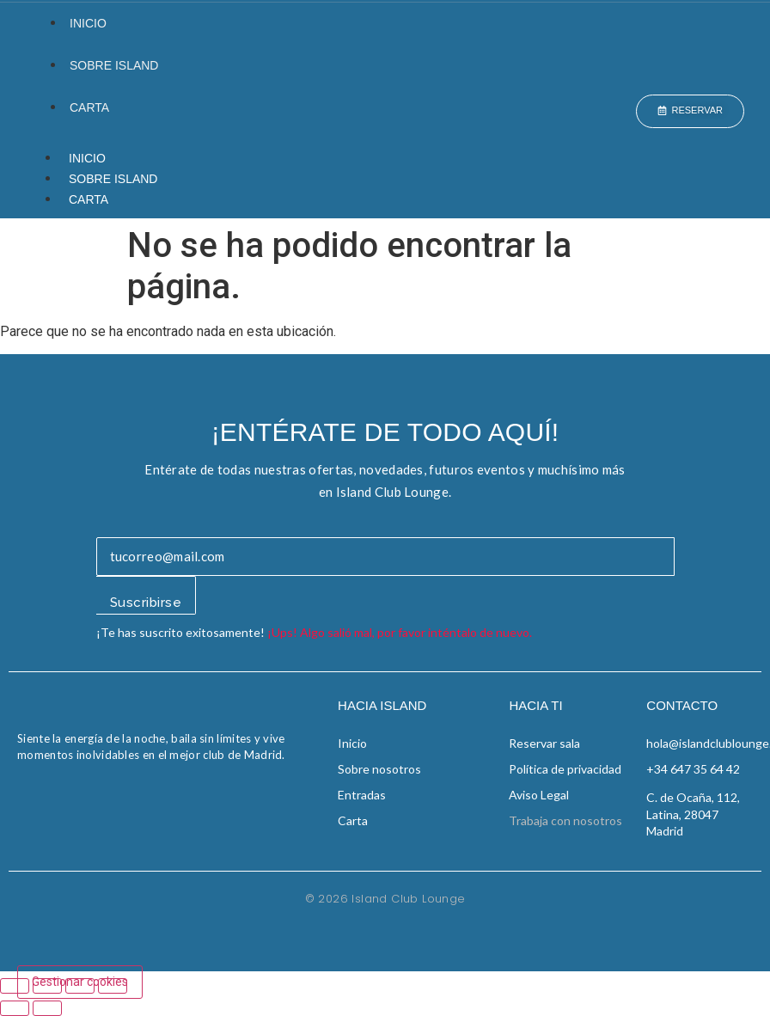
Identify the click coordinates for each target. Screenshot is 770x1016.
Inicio (88, 23)
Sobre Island (114, 65)
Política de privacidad (565, 769)
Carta (89, 107)
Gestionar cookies (80, 981)
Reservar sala (544, 743)
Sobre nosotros (379, 769)
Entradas (362, 794)
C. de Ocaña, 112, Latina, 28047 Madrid (693, 814)
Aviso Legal (539, 794)
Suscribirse (146, 602)
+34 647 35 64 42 (693, 769)
